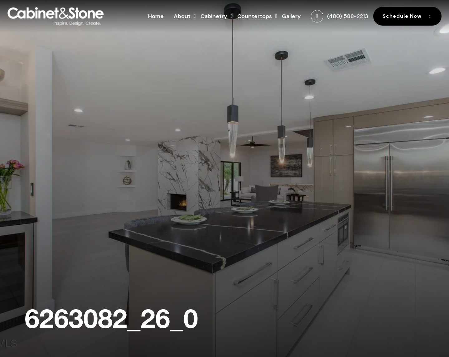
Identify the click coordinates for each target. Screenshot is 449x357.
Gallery (291, 16)
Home (156, 16)
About (182, 15)
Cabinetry (213, 15)
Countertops (254, 15)
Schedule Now (407, 16)
